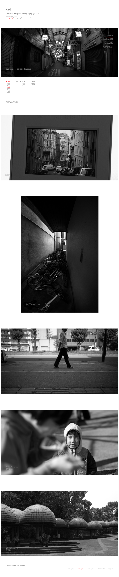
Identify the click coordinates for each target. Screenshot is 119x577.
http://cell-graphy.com (12, 102)
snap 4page (81, 569)
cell (9, 9)
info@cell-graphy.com (12, 101)
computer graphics (27, 18)
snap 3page (91, 569)
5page (8, 88)
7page (8, 91)
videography (17, 18)
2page (8, 84)
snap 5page (71, 569)
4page (8, 87)
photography (9, 18)
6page (8, 90)
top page (110, 569)
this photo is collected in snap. (19, 69)
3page (8, 86)
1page (8, 83)
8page (8, 92)
